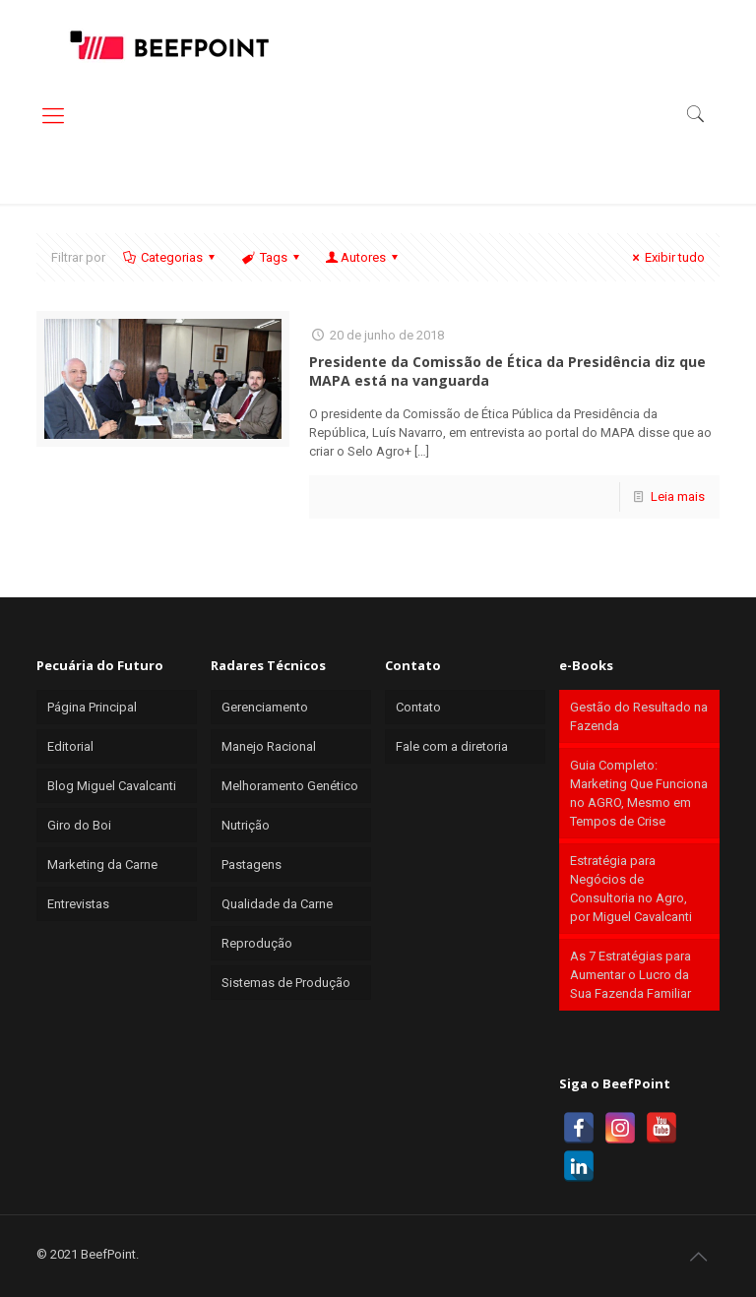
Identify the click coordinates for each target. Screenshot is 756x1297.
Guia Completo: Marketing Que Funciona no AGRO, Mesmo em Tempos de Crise (639, 793)
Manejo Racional (268, 746)
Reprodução (256, 943)
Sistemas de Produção (285, 982)
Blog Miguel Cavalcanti (111, 785)
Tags (271, 257)
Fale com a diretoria (452, 746)
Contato (418, 707)
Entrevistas (78, 903)
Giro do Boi (79, 825)
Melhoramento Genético (289, 785)
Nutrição (245, 825)
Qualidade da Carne (277, 903)
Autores (363, 257)
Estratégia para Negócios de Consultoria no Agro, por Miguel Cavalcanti (631, 888)
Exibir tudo (666, 257)
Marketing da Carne (102, 864)
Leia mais (678, 496)
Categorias (170, 257)
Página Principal (92, 707)
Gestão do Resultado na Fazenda (639, 716)
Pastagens (251, 864)
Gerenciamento (264, 707)
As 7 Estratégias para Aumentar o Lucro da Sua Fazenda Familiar (630, 975)
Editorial (70, 746)
